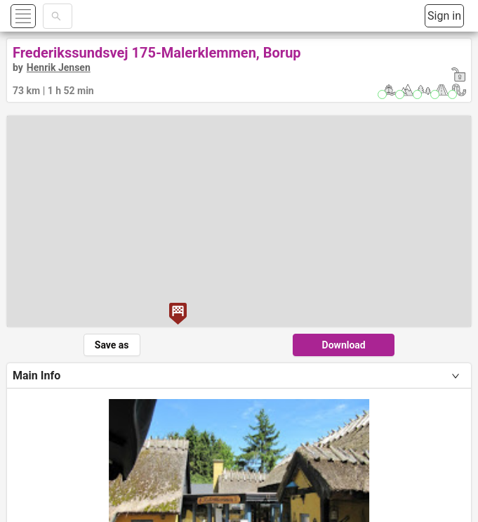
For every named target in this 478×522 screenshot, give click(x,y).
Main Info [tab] (36, 375)
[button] (39, 16)
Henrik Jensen (59, 67)
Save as (112, 345)
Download (344, 345)
